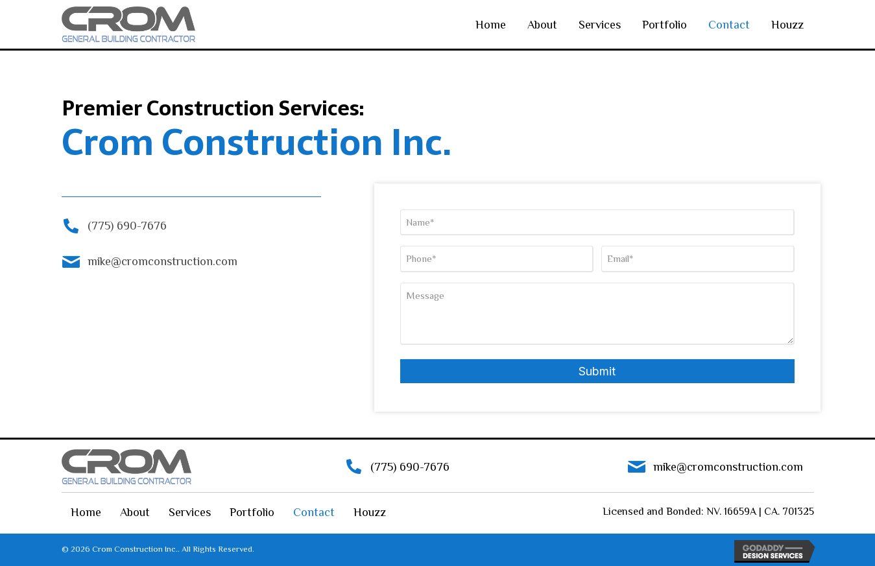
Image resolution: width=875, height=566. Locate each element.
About (542, 24)
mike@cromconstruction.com (162, 261)
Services (600, 24)
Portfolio (664, 24)
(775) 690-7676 (127, 225)
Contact (729, 24)
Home (490, 24)
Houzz (787, 24)
